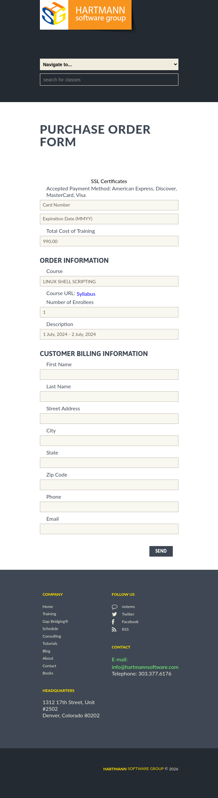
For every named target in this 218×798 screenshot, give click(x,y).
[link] (109, 166)
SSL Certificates (109, 181)
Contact (49, 665)
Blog (46, 650)
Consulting (52, 636)
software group (133, 768)
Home (48, 606)
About (48, 658)
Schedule (50, 628)
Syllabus (86, 293)
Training (49, 614)
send (161, 551)
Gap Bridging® (55, 621)
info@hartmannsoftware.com (145, 667)
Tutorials (50, 643)
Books (48, 673)
